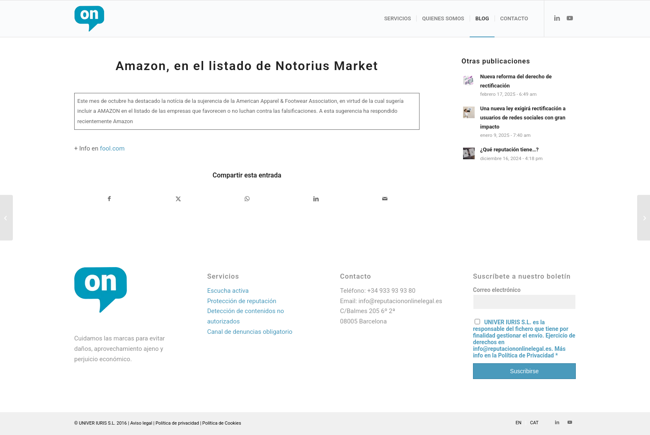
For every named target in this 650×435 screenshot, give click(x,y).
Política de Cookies (221, 423)
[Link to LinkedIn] (557, 18)
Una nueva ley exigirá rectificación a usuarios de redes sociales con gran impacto (522, 117)
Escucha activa (228, 290)
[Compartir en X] (178, 198)
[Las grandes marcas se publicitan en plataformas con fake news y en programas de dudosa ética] (643, 218)
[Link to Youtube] (569, 18)
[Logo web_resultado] (114, 18)
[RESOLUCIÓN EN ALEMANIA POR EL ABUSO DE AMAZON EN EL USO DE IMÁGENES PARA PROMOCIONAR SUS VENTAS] (6, 218)
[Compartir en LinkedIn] (316, 198)
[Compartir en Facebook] (109, 198)
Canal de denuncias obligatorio (250, 331)
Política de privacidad (177, 423)
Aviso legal (141, 423)
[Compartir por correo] (385, 198)
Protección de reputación (241, 301)
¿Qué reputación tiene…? (509, 149)
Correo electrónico (497, 290)
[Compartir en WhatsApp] (247, 198)
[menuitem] (398, 18)
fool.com (112, 148)
